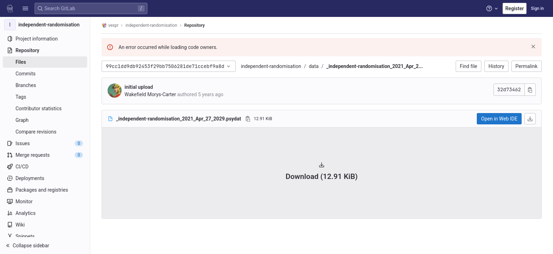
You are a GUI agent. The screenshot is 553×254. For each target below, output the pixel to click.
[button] (25, 8)
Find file (468, 66)
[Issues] (45, 143)
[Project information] (45, 38)
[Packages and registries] (45, 190)
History (496, 66)
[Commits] (45, 73)
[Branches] (45, 85)
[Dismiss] (533, 46)
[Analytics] (45, 213)
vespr (110, 25)
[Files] (45, 62)
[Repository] (45, 50)
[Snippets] (45, 236)
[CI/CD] (45, 166)
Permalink (526, 66)
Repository (194, 25)
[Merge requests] (45, 155)
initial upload (138, 87)
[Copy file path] (248, 118)
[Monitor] (45, 201)
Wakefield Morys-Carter (150, 94)
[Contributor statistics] (45, 108)
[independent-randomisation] (45, 25)
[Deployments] (45, 178)
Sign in (537, 8)
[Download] (530, 118)
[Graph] (45, 120)
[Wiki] (45, 224)
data (314, 66)
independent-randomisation (271, 66)
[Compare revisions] (45, 131)
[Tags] (45, 97)
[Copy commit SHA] (530, 89)
